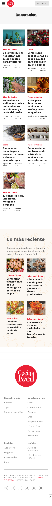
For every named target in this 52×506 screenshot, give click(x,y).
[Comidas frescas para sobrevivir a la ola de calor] (15, 307)
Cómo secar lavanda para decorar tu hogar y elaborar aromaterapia (13, 154)
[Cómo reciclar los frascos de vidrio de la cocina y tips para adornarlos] (38, 133)
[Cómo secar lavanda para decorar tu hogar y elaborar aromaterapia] (14, 133)
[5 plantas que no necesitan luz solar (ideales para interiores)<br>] (14, 38)
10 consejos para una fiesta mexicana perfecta (13, 200)
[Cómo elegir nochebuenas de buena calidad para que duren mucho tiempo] (38, 38)
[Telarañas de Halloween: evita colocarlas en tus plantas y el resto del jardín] (14, 85)
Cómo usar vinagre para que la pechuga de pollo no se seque (14, 286)
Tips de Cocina (10, 50)
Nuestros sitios (36, 398)
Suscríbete (42, 3)
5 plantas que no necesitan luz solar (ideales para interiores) (13, 57)
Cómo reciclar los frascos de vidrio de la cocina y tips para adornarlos (37, 154)
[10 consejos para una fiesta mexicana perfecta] (14, 180)
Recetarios (12, 318)
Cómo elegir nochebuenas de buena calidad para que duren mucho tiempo (37, 58)
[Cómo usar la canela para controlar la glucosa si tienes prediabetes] (36, 265)
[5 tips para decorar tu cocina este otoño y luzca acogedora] (38, 85)
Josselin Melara (17, 67)
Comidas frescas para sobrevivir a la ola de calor (14, 327)
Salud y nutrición (35, 276)
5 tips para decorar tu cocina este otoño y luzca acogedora (35, 106)
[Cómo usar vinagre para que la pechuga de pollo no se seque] (15, 265)
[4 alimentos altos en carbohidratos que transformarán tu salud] (36, 308)
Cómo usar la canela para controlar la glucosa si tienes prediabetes (35, 287)
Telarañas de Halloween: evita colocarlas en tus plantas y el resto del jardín (13, 106)
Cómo (30, 50)
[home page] (10, 3)
